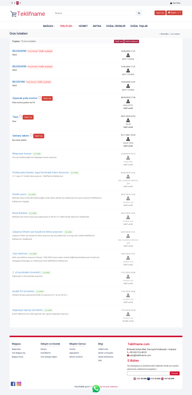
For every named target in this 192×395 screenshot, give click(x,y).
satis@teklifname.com (139, 355)
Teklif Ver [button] (47, 98)
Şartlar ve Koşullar (105, 353)
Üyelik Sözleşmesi (105, 357)
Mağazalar (16, 349)
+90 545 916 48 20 (137, 352)
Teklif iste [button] (160, 13)
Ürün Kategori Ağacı (49, 357)
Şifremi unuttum (76, 357)
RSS (100, 361)
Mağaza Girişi (17, 357)
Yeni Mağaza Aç (18, 353)
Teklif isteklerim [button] (131, 41)
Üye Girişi (175, 3)
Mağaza (48, 26)
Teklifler (66, 26)
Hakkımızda (103, 349)
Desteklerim (46, 353)
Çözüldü (36, 154)
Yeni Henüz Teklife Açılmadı (40, 51)
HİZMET (83, 26)
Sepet (173, 12)
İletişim (44, 349)
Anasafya (165, 34)
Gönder (174, 373)
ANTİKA (97, 26)
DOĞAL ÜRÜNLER (115, 26)
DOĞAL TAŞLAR (139, 26)
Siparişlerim (74, 353)
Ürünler (72, 349)
